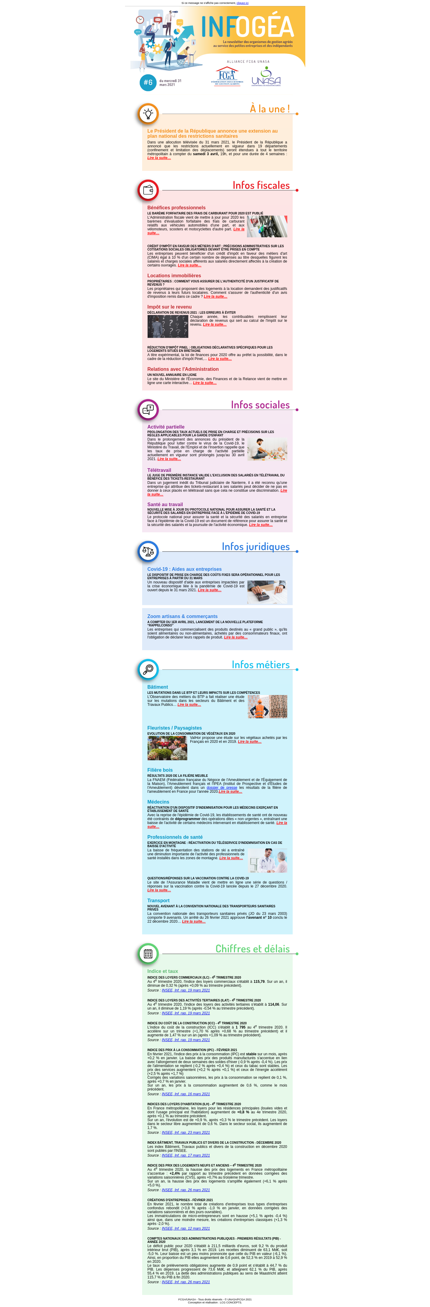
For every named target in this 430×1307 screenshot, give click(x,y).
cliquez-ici (243, 3)
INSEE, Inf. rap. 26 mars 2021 (186, 1190)
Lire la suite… (159, 158)
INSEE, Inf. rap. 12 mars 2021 (186, 1228)
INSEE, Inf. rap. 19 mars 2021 (186, 990)
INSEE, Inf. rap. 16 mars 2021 (186, 1094)
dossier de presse (222, 788)
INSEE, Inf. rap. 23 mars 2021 (186, 1132)
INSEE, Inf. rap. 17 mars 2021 (186, 1155)
